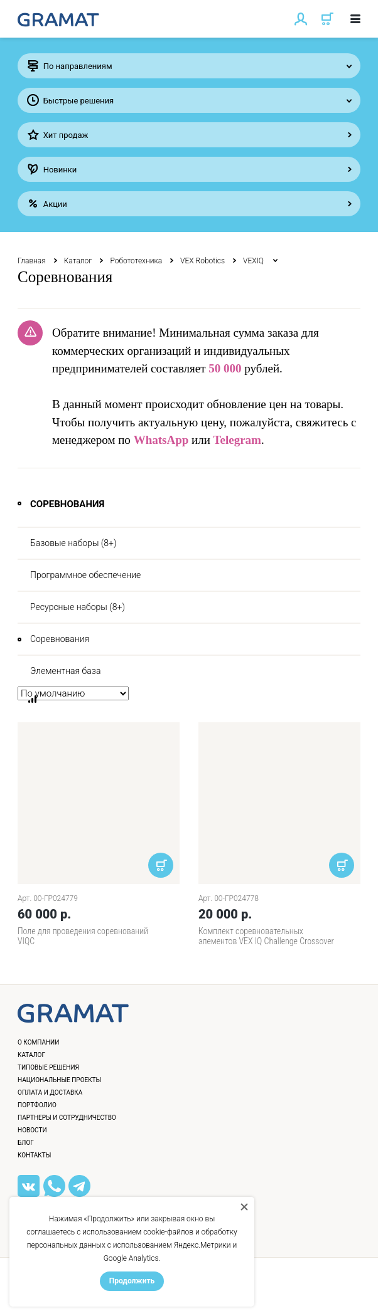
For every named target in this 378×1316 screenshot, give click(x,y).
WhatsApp (161, 439)
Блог (26, 1142)
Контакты (34, 1155)
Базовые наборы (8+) (73, 543)
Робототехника (136, 260)
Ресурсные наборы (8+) (77, 607)
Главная (32, 260)
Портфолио (37, 1105)
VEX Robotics (202, 260)
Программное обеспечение (85, 575)
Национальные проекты (59, 1079)
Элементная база (65, 671)
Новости (32, 1130)
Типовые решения (48, 1067)
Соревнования (59, 639)
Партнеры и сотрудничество (67, 1117)
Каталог (78, 260)
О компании (38, 1042)
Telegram (237, 439)
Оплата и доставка (50, 1092)
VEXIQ (254, 260)
